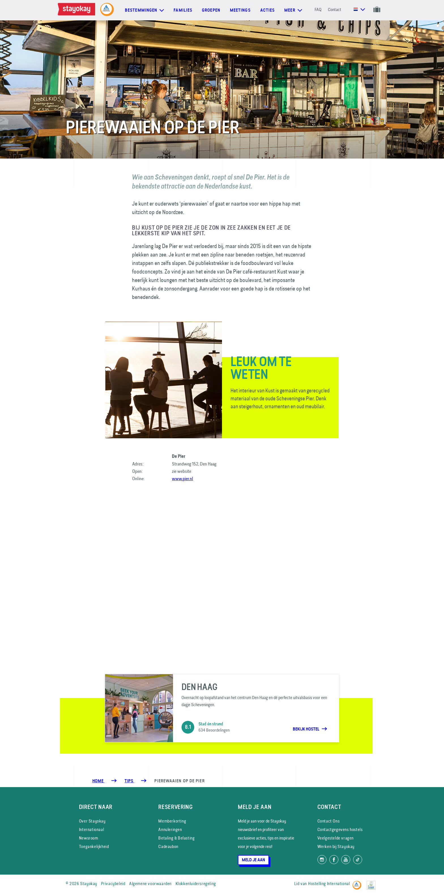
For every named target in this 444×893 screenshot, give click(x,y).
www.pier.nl (182, 478)
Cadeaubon (168, 846)
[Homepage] (77, 10)
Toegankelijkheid (94, 846)
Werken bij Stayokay (336, 846)
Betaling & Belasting (176, 838)
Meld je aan (253, 859)
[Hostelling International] (358, 883)
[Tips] (129, 780)
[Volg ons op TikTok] (357, 859)
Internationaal (91, 829)
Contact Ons (328, 821)
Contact (334, 9)
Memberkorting (172, 821)
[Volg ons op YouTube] (345, 859)
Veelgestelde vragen (335, 838)
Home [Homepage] (98, 780)
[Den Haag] (222, 708)
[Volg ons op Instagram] (321, 859)
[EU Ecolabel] (372, 883)
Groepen (211, 10)
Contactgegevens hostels (340, 829)
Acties (267, 10)
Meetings (240, 10)
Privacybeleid (113, 883)
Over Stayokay (92, 821)
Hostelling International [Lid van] (329, 883)
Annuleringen (170, 829)
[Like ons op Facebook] (333, 859)
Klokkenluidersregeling (196, 883)
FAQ (318, 9)
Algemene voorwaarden (150, 883)
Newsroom (88, 838)
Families (183, 10)
